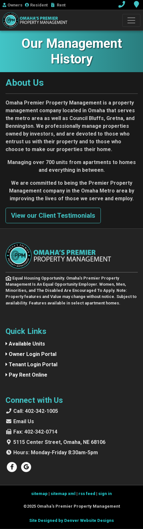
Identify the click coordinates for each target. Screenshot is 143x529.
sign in (105, 493)
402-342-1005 (35, 411)
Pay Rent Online (26, 375)
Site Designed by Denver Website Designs (71, 520)
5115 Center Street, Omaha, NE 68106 (59, 442)
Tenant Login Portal (31, 364)
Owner (12, 5)
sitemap (39, 493)
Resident (37, 5)
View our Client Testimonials (53, 215)
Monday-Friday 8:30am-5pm (55, 452)
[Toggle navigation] (131, 20)
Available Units (25, 344)
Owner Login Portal (31, 354)
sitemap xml (63, 493)
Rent (58, 5)
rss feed (86, 493)
